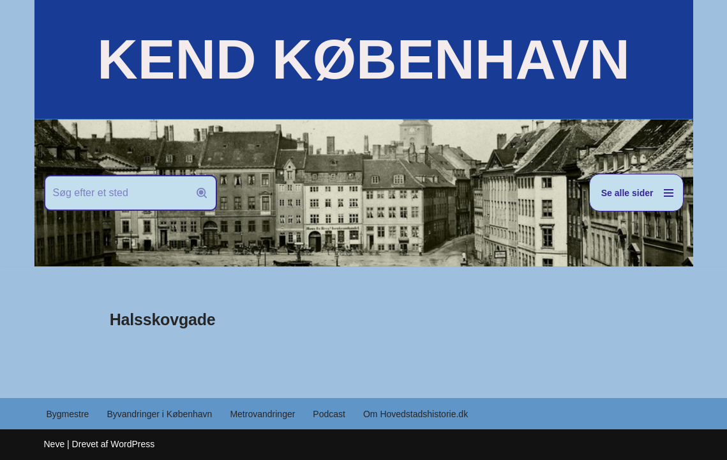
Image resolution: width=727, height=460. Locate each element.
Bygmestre (68, 414)
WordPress (132, 444)
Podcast (329, 414)
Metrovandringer (262, 414)
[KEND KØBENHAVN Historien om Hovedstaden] (363, 59)
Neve (54, 444)
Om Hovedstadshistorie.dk (415, 414)
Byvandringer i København (159, 414)
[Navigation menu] (636, 192)
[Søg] (116, 193)
